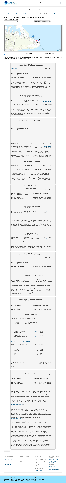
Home (20, 2)
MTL (36, 334)
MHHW (36, 331)
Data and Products (31, 2)
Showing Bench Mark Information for (11, 19)
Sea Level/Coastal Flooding (27, 13)
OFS (54, 13)
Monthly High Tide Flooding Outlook (40, 462)
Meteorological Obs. (38, 13)
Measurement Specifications (54, 469)
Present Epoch (37, 21)
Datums (6, 462)
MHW (36, 332)
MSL (36, 335)
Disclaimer (6, 480)
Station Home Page (53, 466)
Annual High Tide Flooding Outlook (39, 465)
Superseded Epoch (46, 21)
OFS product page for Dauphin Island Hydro (55, 462)
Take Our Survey (14, 480)
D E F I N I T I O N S (31, 387)
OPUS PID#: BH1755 (47, 146)
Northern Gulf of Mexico (53, 459)
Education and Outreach (45, 2)
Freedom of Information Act (25, 480)
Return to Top (6, 450)
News (37, 2)
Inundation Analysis (38, 470)
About (24, 2)
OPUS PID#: (47, 239)
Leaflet (58, 50)
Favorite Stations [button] (44, 9)
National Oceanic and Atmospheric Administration (14, 479)
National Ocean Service (31, 479)
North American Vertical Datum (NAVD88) (20, 341)
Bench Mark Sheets (18, 9)
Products (10, 9)
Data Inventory (52, 467)
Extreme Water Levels (39, 468)
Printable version (15, 61)
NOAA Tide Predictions (9, 459)
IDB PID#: (47, 238)
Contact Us (36, 480)
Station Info (7, 13)
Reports (6, 466)
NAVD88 (36, 336)
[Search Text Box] (56, 3)
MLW (36, 337)
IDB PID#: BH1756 (47, 101)
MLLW (36, 339)
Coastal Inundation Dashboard (40, 459)
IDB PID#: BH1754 (47, 211)
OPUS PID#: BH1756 (47, 103)
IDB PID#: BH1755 (47, 145)
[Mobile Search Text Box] (61, 3)
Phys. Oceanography (48, 13)
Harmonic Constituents (9, 461)
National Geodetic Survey (17, 404)
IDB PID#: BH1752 (47, 166)
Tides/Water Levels (16, 13)
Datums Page (14, 68)
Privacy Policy (41, 479)
